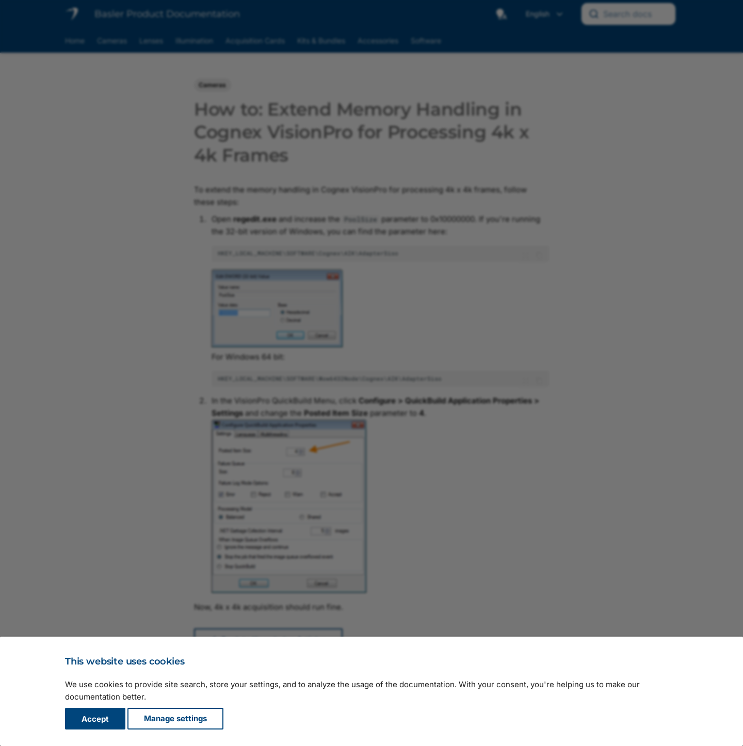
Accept (95, 719)
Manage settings (175, 719)
